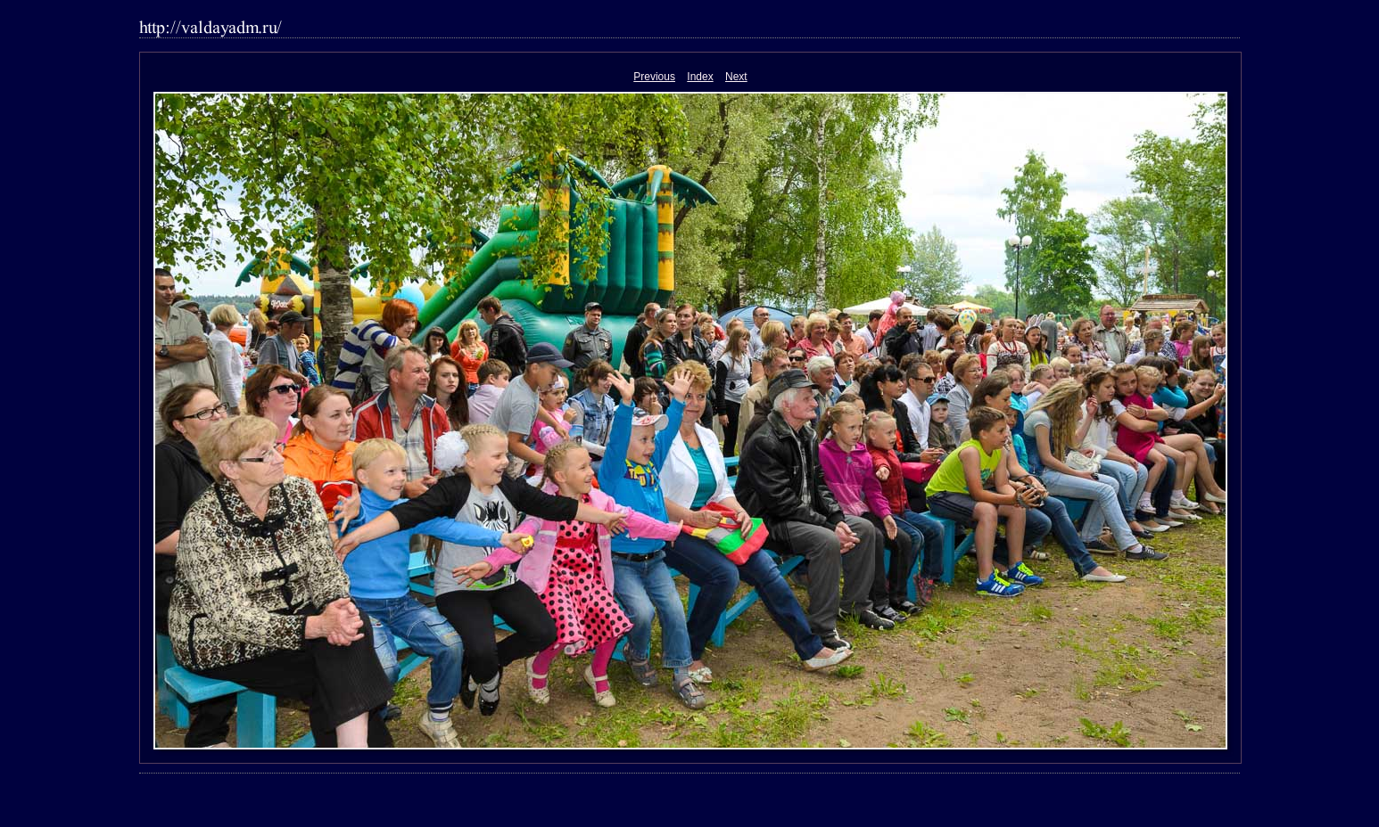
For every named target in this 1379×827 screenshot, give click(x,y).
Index (700, 76)
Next (736, 76)
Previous (654, 76)
